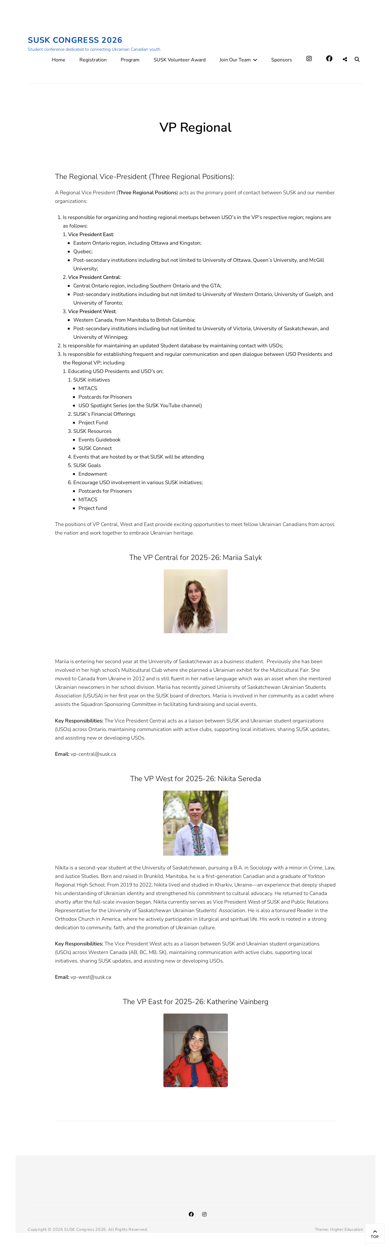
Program (130, 60)
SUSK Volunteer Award (180, 60)
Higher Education (346, 1229)
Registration (93, 60)
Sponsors (281, 60)
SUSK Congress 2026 (75, 40)
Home (58, 60)
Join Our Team (235, 60)
